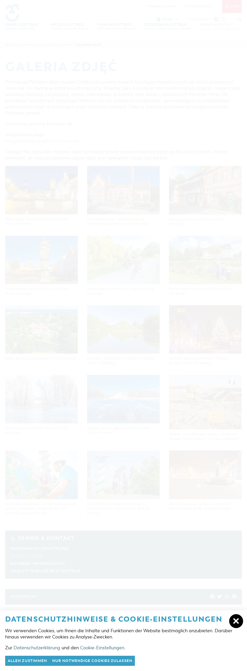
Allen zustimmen (29, 660)
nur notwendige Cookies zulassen (98, 660)
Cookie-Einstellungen (102, 647)
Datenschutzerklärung (36, 647)
